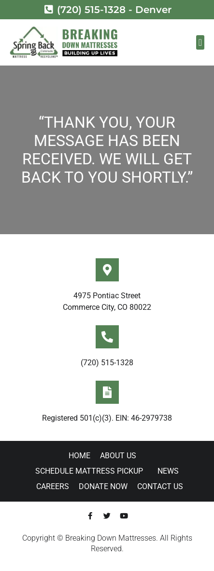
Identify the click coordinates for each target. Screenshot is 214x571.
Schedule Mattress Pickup (91, 471)
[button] (200, 42)
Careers (52, 486)
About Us (120, 456)
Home (79, 455)
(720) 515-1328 (107, 362)
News (168, 471)
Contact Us (160, 486)
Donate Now (103, 486)
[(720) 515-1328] (107, 336)
